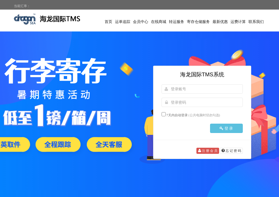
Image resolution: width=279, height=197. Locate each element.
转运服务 (176, 22)
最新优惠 (220, 22)
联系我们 (256, 22)
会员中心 (140, 22)
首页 (108, 22)
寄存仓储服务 (198, 22)
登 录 (226, 128)
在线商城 (158, 22)
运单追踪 (122, 22)
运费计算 (238, 22)
